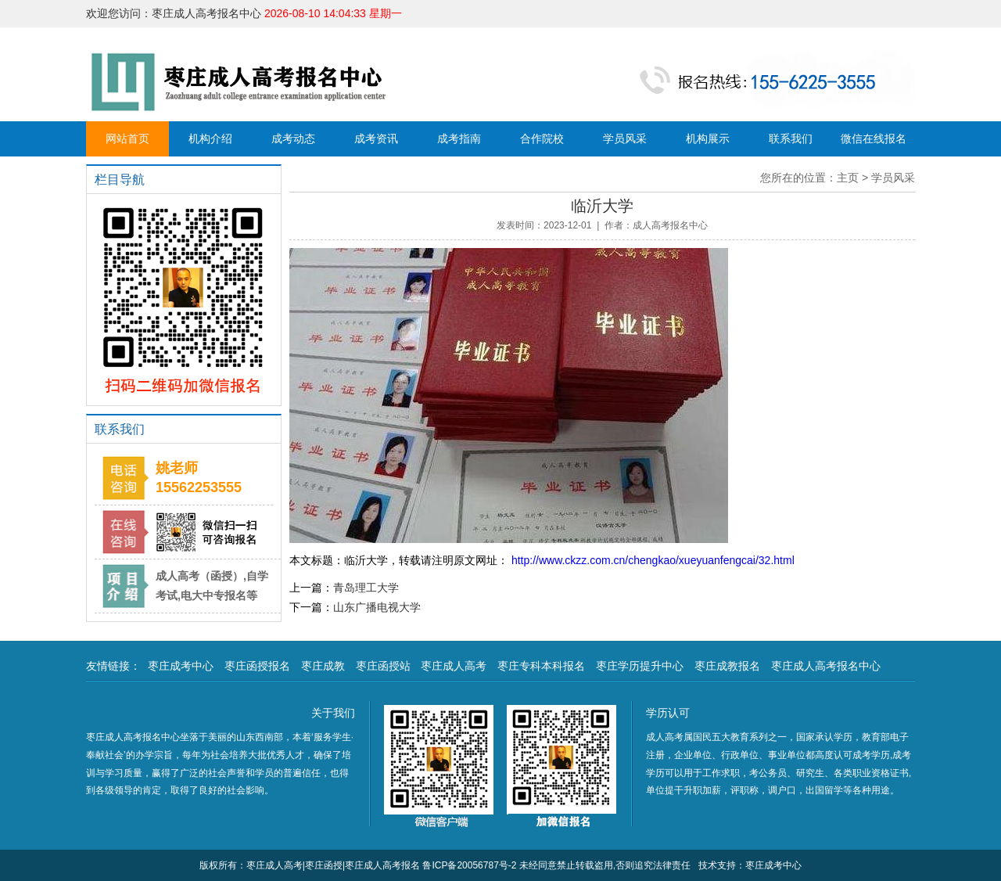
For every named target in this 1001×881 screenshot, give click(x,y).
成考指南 (459, 138)
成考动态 (293, 138)
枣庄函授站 (383, 666)
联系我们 (791, 138)
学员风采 (625, 138)
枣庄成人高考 (453, 666)
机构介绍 (210, 138)
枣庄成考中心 (180, 666)
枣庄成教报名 (727, 666)
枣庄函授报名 (257, 666)
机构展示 (708, 138)
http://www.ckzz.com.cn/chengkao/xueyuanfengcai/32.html (651, 560)
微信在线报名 (873, 138)
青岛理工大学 (366, 587)
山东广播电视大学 (377, 607)
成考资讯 (376, 138)
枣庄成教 (323, 666)
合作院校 (542, 138)
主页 (848, 177)
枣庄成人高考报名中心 (826, 666)
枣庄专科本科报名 (541, 666)
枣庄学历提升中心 (639, 666)
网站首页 (127, 138)
